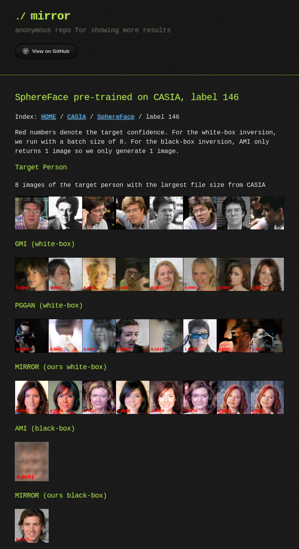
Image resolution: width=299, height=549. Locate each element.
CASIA (76, 117)
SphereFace (116, 117)
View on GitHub (46, 51)
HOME (48, 117)
